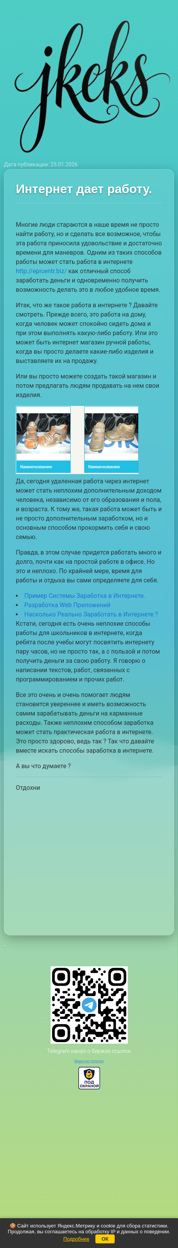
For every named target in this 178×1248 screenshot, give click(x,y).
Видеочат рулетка (89, 1061)
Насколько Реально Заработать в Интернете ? (91, 614)
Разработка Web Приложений (67, 605)
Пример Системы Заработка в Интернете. (84, 595)
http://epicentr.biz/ (41, 271)
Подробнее (76, 1239)
